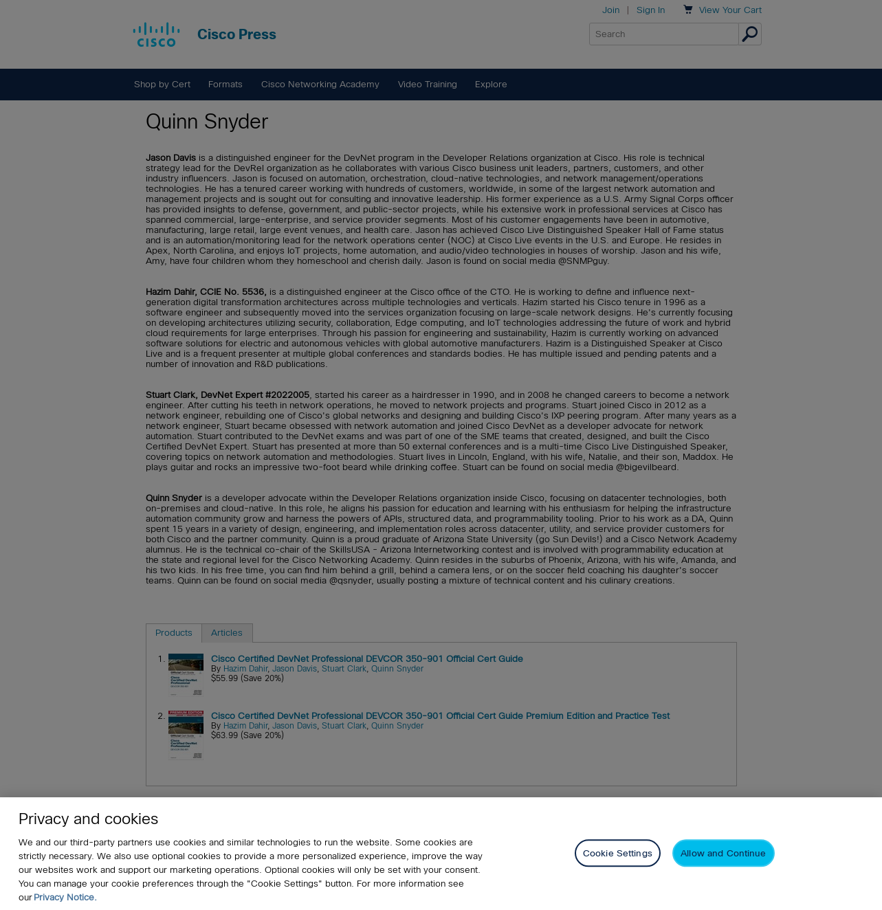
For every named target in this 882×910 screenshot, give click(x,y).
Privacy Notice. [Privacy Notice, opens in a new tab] (65, 900)
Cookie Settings (617, 856)
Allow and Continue (723, 856)
